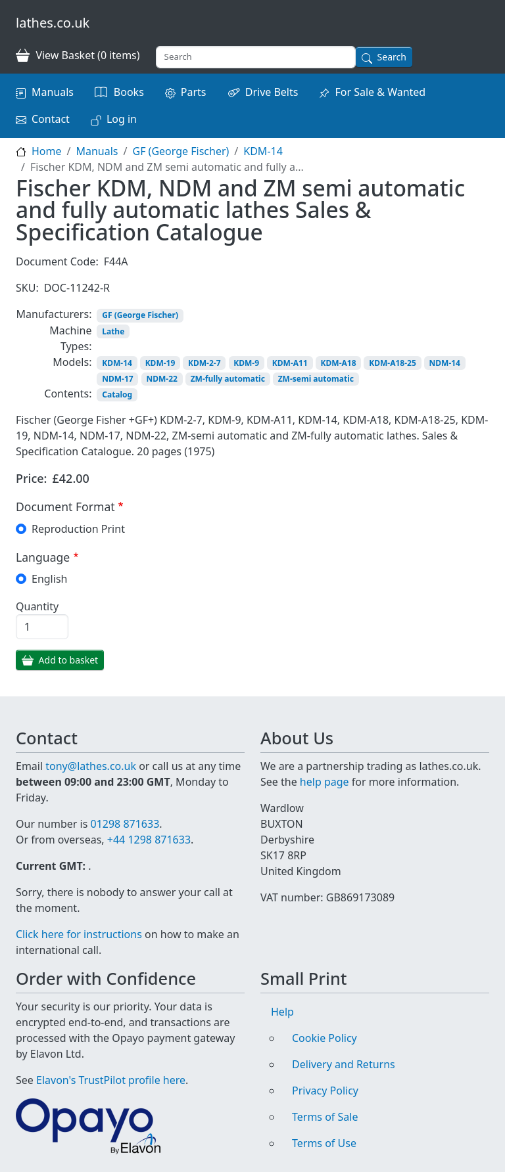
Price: (31, 478)
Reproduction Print (78, 529)
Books (129, 92)
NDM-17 (117, 378)
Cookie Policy (324, 1038)
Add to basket (69, 660)
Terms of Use (324, 1143)
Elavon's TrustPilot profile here (110, 1080)
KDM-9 (246, 363)
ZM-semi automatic (316, 378)
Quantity (37, 606)
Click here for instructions (79, 934)
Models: (72, 362)
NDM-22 (161, 378)
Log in (122, 119)
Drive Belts (272, 92)
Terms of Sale (325, 1117)
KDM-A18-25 (392, 363)
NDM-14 (444, 363)
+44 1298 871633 (149, 839)
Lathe (113, 331)
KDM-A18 (338, 363)
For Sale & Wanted (380, 92)
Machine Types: (70, 338)
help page (324, 782)
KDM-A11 (290, 363)
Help (282, 1011)
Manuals (53, 92)
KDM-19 (160, 363)
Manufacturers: (53, 314)
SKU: (27, 288)
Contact (51, 119)
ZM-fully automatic (228, 378)
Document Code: (57, 261)
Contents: (67, 393)
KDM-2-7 (204, 363)
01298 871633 (124, 824)
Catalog (117, 394)
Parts (193, 92)
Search (391, 57)
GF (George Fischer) (180, 151)
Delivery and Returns (343, 1064)
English (49, 579)
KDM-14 (263, 151)
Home (47, 151)
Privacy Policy (325, 1090)
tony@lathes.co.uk (90, 766)
